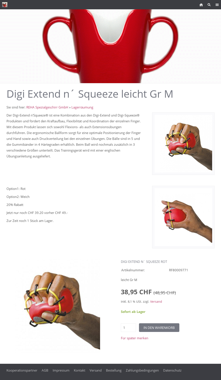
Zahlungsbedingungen (142, 370)
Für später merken (134, 338)
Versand (156, 302)
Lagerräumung (82, 107)
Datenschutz (172, 370)
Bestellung (114, 370)
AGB (45, 370)
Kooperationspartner (21, 370)
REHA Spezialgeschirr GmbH (47, 107)
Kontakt (79, 370)
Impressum (61, 370)
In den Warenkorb (159, 327)
